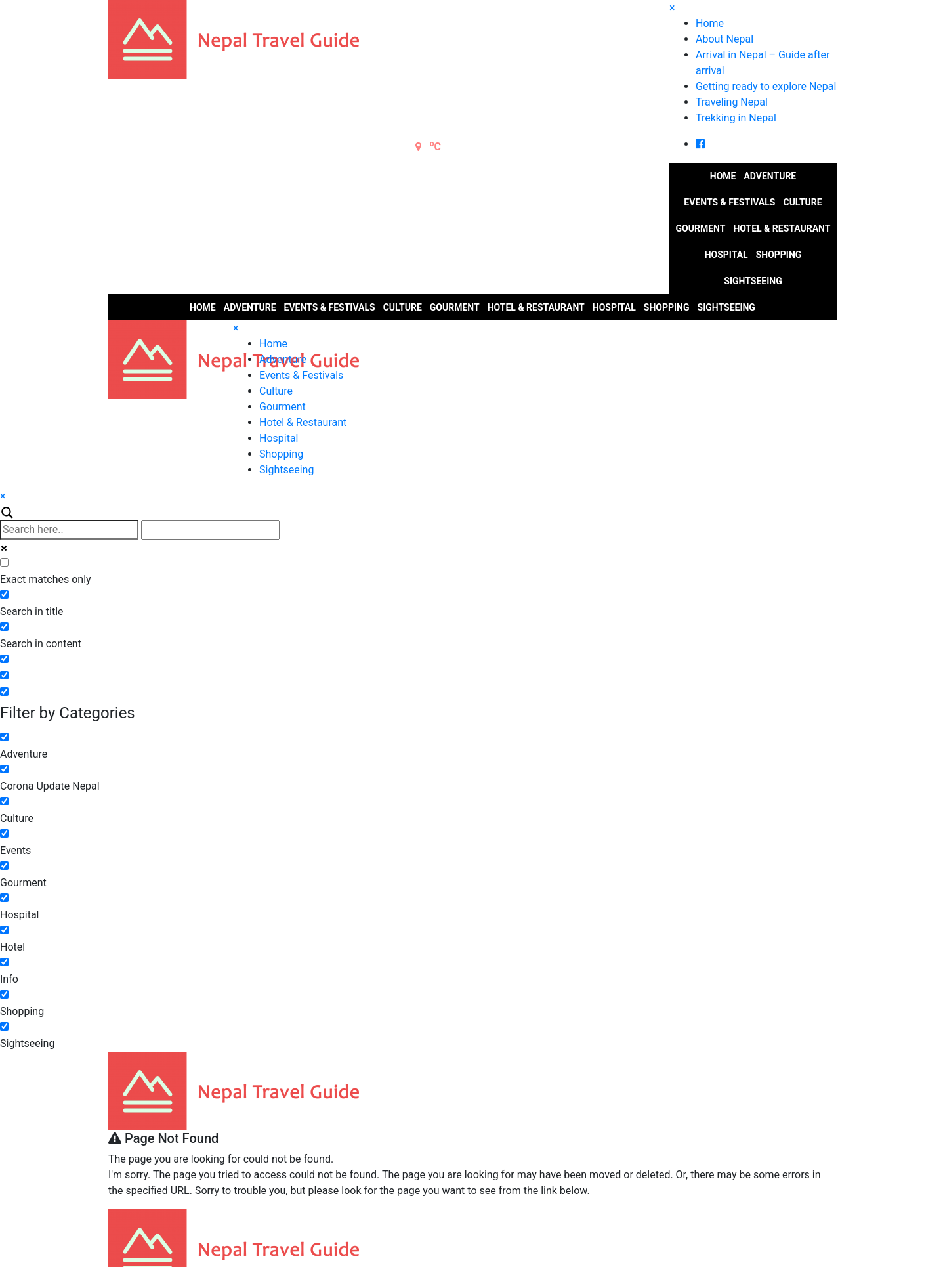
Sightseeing (753, 281)
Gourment (701, 228)
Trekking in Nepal (736, 118)
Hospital (726, 254)
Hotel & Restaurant (781, 228)
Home (710, 23)
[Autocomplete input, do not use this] (210, 530)
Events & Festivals (729, 202)
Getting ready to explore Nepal (766, 86)
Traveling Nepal (732, 102)
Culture (802, 202)
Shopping (779, 254)
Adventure (770, 176)
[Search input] (69, 530)
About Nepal (724, 39)
